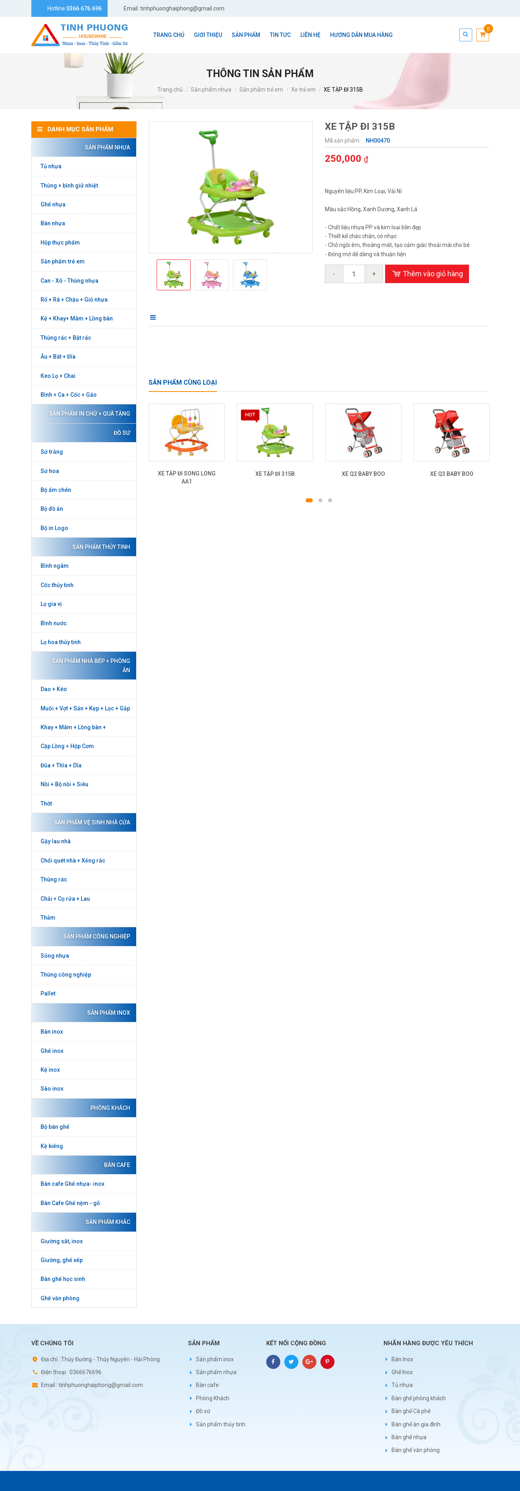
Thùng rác (54, 879)
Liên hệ (310, 35)
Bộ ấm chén (56, 490)
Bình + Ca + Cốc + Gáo (69, 395)
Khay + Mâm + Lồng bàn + (73, 727)
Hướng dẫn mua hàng (361, 35)
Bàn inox (52, 1031)
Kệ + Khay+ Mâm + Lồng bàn (77, 318)
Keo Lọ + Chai (58, 376)
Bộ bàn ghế (55, 1127)
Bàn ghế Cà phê (411, 1411)
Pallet (48, 993)
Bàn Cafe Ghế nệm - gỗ (70, 1203)
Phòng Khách (108, 1108)
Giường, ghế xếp (62, 1260)
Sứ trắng (52, 452)
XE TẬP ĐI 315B (343, 89)
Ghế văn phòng (60, 1298)
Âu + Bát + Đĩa (58, 356)
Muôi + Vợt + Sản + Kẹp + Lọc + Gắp (85, 708)
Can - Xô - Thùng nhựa (69, 280)
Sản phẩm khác (106, 1222)
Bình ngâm (55, 566)
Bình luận (202, 317)
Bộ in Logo (54, 528)
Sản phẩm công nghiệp (94, 936)
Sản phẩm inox (106, 1013)
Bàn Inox (402, 1359)
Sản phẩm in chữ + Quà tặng (87, 413)
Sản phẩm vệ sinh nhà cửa (90, 822)
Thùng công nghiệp (66, 974)
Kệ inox (50, 1070)
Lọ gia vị (51, 604)
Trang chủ (168, 35)
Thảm (48, 917)
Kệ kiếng (52, 1146)
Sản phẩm (246, 35)
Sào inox (52, 1088)
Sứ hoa (50, 471)
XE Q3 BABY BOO (451, 474)
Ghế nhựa (53, 204)
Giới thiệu (208, 35)
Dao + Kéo (54, 689)
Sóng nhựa (55, 956)
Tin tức (280, 35)
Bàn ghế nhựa (409, 1437)
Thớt (46, 803)
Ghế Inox (402, 1372)
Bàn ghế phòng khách (419, 1398)
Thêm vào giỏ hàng (427, 274)
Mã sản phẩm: (343, 140)
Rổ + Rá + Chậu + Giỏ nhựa (74, 299)
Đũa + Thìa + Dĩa (61, 765)
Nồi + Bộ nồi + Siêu (64, 784)
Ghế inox (52, 1051)
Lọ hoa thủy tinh (61, 642)
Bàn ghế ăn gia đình (416, 1424)
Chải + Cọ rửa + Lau (65, 898)
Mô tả (159, 317)
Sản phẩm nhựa (211, 89)
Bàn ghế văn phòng (416, 1450)
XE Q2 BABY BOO (363, 474)
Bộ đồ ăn (52, 509)
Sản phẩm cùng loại (183, 382)
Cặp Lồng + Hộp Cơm (67, 746)
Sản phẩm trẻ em (261, 89)
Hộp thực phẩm (60, 242)
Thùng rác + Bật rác (66, 338)
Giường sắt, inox (62, 1241)
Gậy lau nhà (56, 841)
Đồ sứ (120, 433)
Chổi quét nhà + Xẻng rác (73, 860)
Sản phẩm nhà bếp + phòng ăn (89, 665)
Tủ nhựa (51, 166)
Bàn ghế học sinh (63, 1279)
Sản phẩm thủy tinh (99, 547)
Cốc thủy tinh (57, 585)
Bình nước (54, 623)
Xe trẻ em (303, 89)
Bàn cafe (115, 1165)
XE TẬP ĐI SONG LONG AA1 (187, 477)
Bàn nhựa (53, 223)
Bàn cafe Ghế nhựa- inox (72, 1184)
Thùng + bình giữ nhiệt (69, 185)
